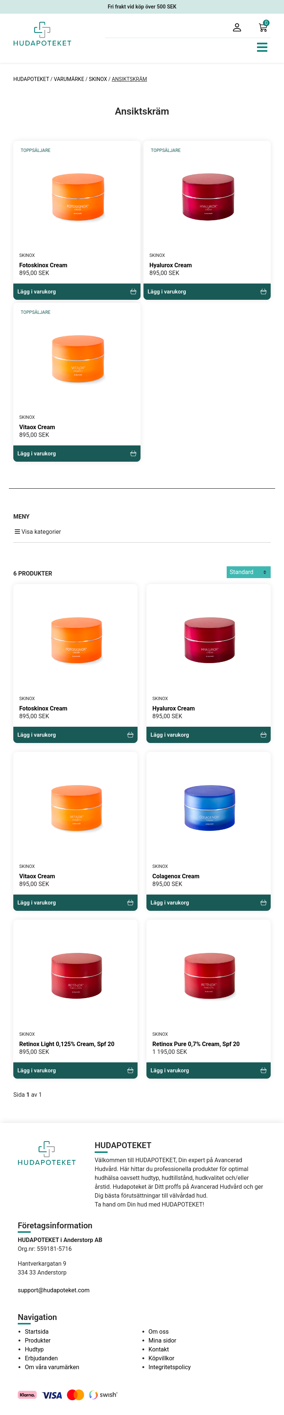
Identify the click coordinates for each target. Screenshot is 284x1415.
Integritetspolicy (170, 1367)
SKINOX (98, 79)
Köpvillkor (162, 1358)
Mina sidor (162, 1340)
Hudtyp (34, 1349)
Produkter (38, 1340)
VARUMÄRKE (69, 79)
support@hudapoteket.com (53, 1290)
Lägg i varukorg (76, 291)
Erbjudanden (41, 1358)
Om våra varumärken (52, 1367)
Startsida (36, 1331)
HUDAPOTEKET (31, 79)
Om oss (159, 1331)
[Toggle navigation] (262, 47)
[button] (265, 27)
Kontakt (159, 1349)
